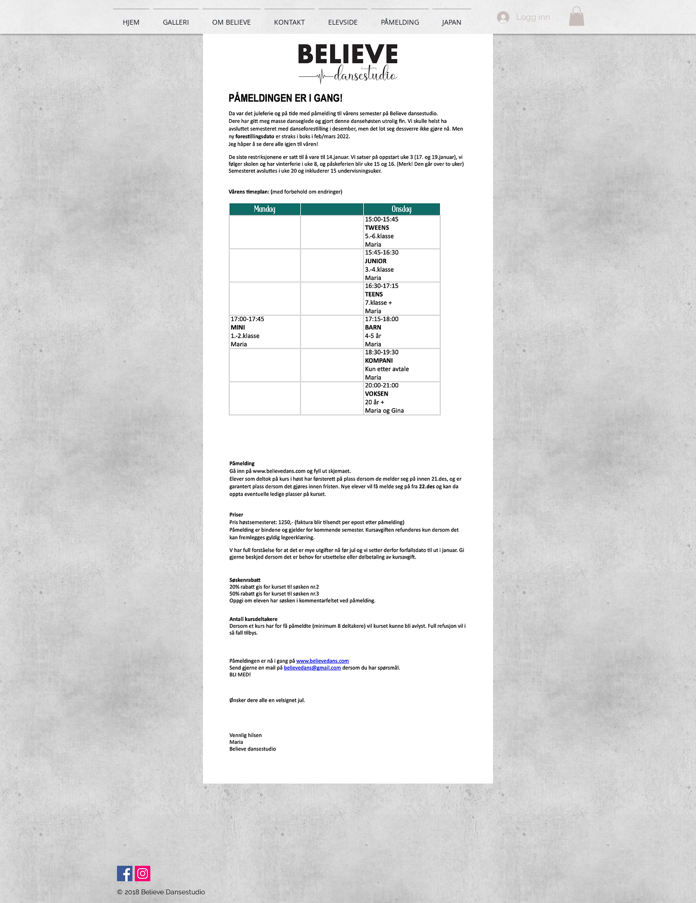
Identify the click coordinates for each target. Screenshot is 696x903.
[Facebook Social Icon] (124, 873)
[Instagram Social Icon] (142, 873)
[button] (576, 16)
